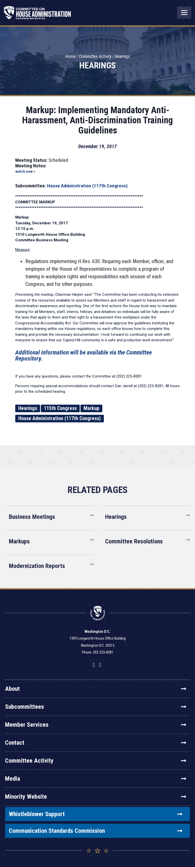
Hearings (122, 56)
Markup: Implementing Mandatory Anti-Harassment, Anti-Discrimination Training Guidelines (97, 120)
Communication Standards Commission (95, 831)
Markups (19, 541)
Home (70, 56)
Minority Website (95, 796)
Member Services (95, 724)
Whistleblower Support (95, 814)
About (95, 689)
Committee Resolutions (134, 541)
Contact (95, 742)
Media (95, 778)
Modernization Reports (37, 565)
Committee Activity (95, 56)
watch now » (25, 171)
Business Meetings (32, 516)
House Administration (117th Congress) (87, 186)
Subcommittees (95, 707)
